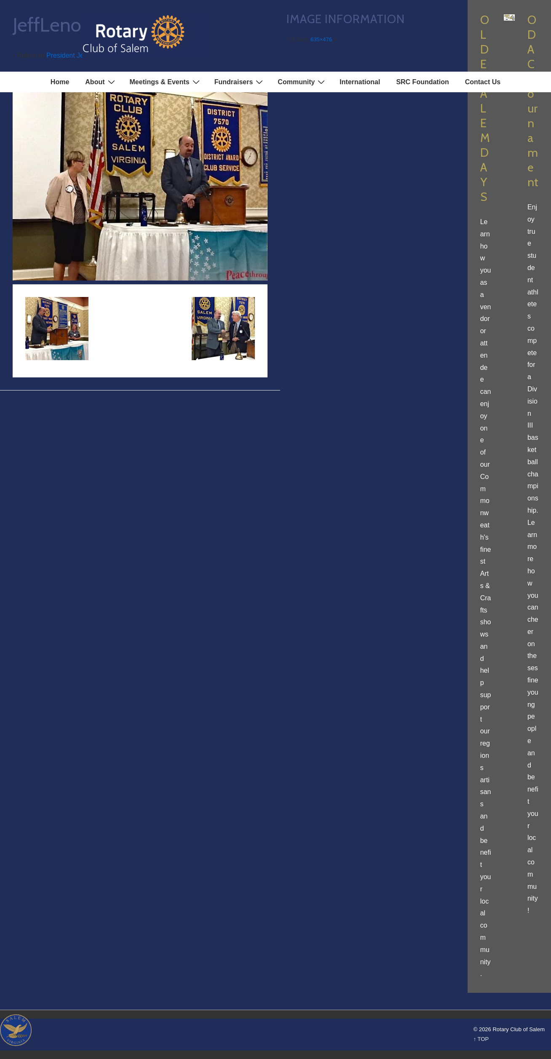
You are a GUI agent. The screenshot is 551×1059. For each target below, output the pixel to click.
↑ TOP (481, 1039)
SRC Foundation (422, 82)
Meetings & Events (166, 82)
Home (60, 82)
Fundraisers (239, 82)
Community (302, 82)
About (101, 82)
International (360, 82)
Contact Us (482, 82)
